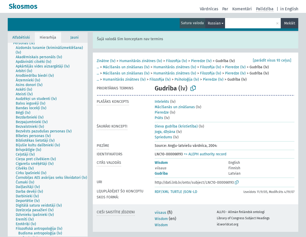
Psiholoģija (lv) (187, 79)
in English (289, 8)
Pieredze (162, 112)
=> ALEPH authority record (205, 154)
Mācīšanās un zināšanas (175, 107)
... (98, 67)
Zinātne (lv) (106, 61)
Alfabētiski (21, 37)
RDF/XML (162, 192)
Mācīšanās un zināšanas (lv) (126, 67)
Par (225, 8)
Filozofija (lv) (176, 61)
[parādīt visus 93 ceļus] (272, 60)
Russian (214, 23)
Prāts (159, 118)
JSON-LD (190, 192)
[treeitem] (26, 43)
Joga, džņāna (165, 132)
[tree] (48, 139)
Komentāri (242, 8)
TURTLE (176, 192)
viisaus (160, 212)
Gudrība (161, 173)
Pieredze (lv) (201, 61)
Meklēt (289, 23)
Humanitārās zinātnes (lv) (140, 61)
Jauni (74, 37)
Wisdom (161, 162)
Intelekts (162, 101)
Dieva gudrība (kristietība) (176, 126)
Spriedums (163, 137)
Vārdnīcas (209, 8)
